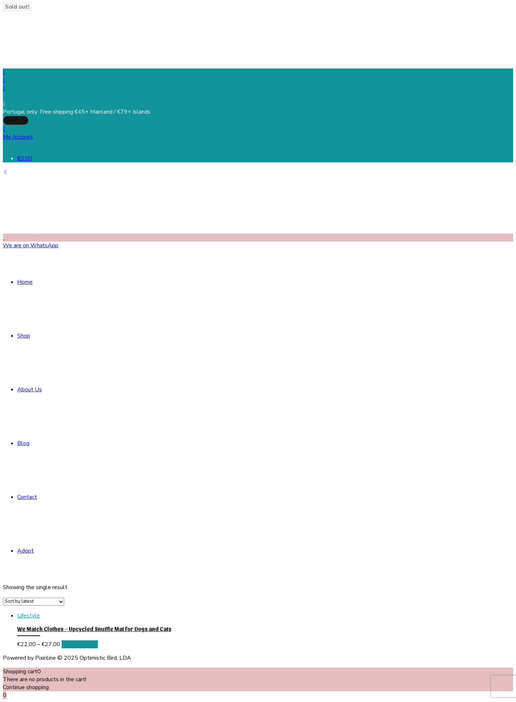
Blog (23, 443)
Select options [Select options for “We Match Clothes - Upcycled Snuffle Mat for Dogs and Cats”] (80, 644)
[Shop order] (33, 602)
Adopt (25, 551)
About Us (29, 389)
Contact (27, 497)
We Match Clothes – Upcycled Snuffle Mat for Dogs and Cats (94, 628)
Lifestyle (28, 616)
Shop (23, 336)
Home (25, 282)
